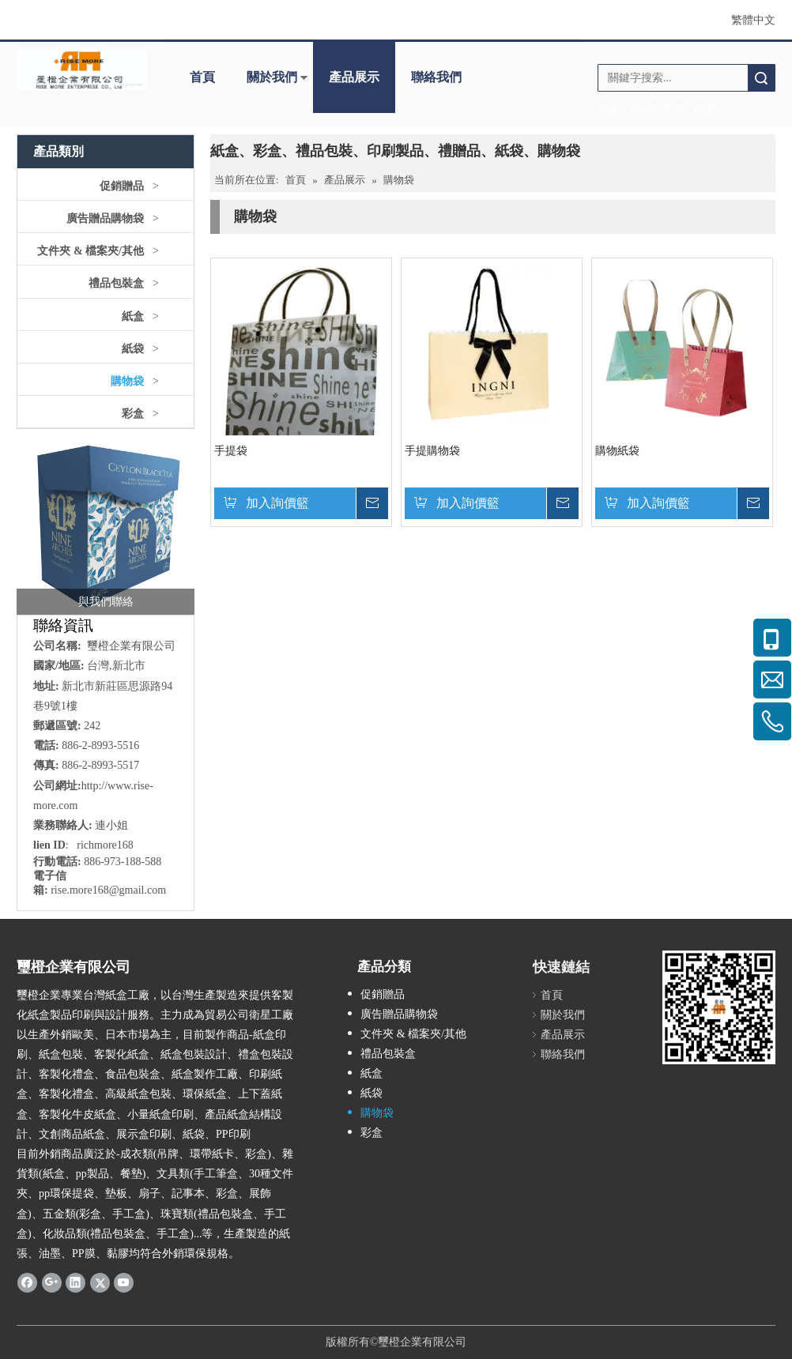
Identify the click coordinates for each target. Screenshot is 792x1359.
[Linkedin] (75, 1282)
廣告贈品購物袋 (105, 218)
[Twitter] (100, 1282)
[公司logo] (81, 70)
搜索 (761, 78)
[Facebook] (27, 1282)
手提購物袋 (432, 451)
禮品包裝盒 (116, 283)
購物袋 (127, 381)
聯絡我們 (436, 77)
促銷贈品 (122, 186)
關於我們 (272, 77)
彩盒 (133, 414)
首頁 (202, 77)
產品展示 (354, 77)
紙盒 (133, 316)
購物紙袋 (617, 451)
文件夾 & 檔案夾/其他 (90, 251)
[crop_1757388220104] (105, 526)
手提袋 (230, 451)
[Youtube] (124, 1282)
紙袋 (133, 349)
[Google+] (52, 1282)
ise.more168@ (87, 890)
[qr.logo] (718, 1007)
